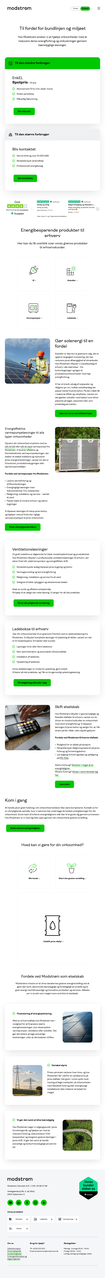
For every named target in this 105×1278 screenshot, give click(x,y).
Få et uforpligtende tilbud (22, 527)
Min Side (64, 758)
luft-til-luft (10, 447)
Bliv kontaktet (25, 178)
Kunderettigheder (14, 1254)
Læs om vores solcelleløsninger (75, 413)
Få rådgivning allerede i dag (32, 683)
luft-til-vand (26, 447)
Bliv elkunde (24, 111)
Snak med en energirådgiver (25, 828)
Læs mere (64, 784)
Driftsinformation (14, 1249)
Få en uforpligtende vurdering (33, 603)
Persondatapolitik (14, 1251)
